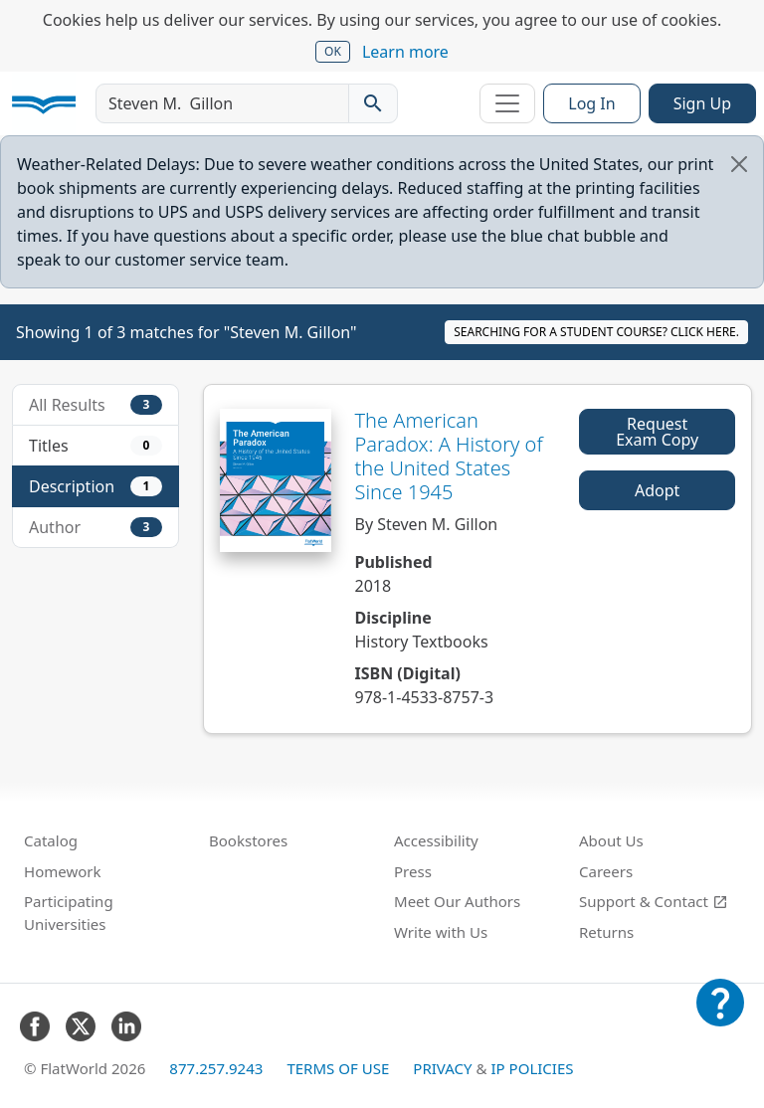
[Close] (739, 164)
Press (413, 871)
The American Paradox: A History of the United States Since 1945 (449, 456)
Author (95, 527)
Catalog (51, 840)
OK (332, 51)
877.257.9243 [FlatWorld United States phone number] (216, 1068)
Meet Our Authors (457, 901)
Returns (606, 932)
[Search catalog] (373, 103)
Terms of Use (337, 1068)
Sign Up (702, 103)
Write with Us (440, 932)
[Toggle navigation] (507, 103)
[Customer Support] (720, 1016)
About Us (611, 840)
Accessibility (436, 840)
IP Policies (531, 1068)
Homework (62, 871)
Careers (606, 871)
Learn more (405, 52)
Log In (591, 103)
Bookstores (248, 840)
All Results (95, 405)
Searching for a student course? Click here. (596, 331)
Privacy (442, 1068)
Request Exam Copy (657, 432)
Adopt (657, 490)
